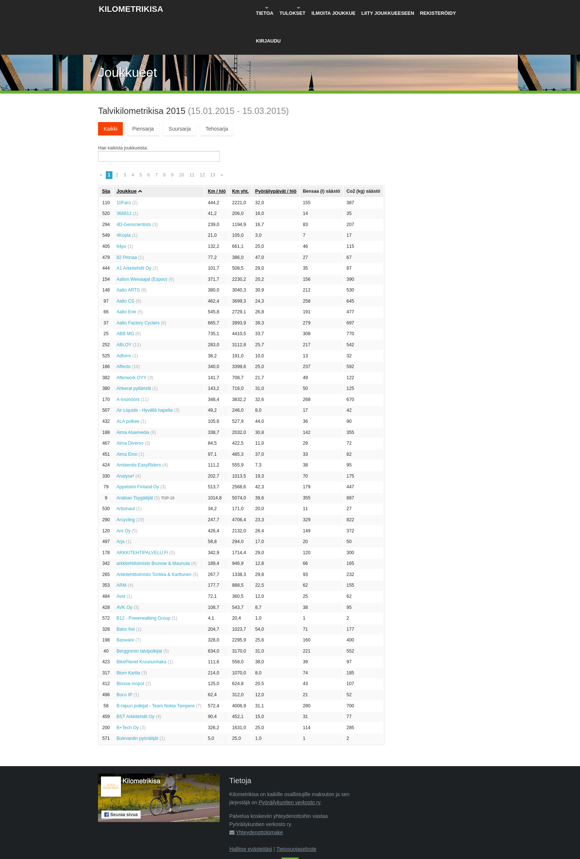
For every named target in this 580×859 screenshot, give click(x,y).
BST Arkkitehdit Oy (136, 680)
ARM (122, 549)
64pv (122, 210)
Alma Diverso (130, 407)
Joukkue (127, 155)
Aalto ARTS (128, 253)
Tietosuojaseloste (296, 813)
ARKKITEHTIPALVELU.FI (142, 516)
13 (212, 138)
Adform (124, 319)
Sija (106, 155)
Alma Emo (127, 418)
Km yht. (240, 155)
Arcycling (126, 483)
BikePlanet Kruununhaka (141, 626)
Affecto (124, 330)
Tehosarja (217, 92)
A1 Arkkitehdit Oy (134, 232)
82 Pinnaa (127, 221)
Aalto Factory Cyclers (138, 286)
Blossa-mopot (130, 647)
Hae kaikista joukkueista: (123, 112)
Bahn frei (126, 593)
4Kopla (124, 199)
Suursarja (180, 92)
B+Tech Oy (128, 691)
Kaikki (110, 92)
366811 (124, 177)
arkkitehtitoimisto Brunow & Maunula (153, 527)
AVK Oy (124, 571)
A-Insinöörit (128, 363)
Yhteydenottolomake (259, 796)
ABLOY (124, 308)
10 (181, 138)
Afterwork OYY (131, 341)
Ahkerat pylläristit (134, 352)
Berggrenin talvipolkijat (139, 614)
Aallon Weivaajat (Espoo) (142, 243)
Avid (121, 560)
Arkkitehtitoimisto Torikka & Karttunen (154, 538)
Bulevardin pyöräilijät (137, 702)
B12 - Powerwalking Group (144, 582)
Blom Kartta (128, 636)
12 (202, 138)
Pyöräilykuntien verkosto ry (289, 766)
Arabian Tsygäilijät (135, 461)
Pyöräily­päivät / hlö (276, 155)
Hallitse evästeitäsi (250, 813)
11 (192, 138)
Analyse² (125, 439)
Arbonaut (126, 472)
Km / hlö (217, 155)
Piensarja (143, 92)
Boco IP (124, 658)
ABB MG (125, 297)
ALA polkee (128, 385)
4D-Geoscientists (134, 188)
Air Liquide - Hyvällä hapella (145, 374)
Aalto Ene (126, 276)
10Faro (124, 166)
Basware (125, 603)
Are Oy (124, 494)
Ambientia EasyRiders (139, 428)
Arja (121, 505)
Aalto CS (125, 264)
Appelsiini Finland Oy (138, 451)
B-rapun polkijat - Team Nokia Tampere (156, 669)
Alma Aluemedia (133, 396)
